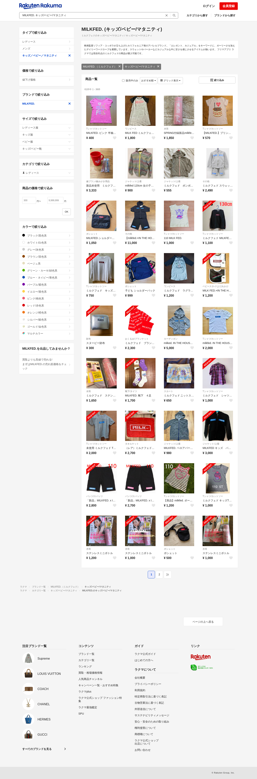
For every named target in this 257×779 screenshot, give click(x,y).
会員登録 (229, 6)
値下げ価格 (46, 79)
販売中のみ (130, 80)
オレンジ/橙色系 (46, 312)
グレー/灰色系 (46, 249)
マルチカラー (46, 333)
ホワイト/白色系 (46, 242)
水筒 (166, 128)
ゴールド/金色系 (46, 326)
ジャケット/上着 (133, 181)
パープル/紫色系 (46, 284)
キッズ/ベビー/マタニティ (142, 66)
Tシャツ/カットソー (96, 128)
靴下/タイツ (131, 391)
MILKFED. (46, 103)
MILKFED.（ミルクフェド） (102, 66)
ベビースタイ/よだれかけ (215, 286)
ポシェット (92, 234)
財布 (88, 338)
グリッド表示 (170, 80)
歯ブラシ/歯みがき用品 (98, 181)
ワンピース (130, 128)
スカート (168, 391)
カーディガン (171, 338)
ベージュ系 (46, 263)
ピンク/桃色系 (46, 298)
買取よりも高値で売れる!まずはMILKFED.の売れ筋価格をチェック (46, 364)
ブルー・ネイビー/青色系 (46, 277)
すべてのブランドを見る (37, 748)
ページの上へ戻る (203, 621)
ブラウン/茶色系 (46, 256)
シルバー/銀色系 (46, 319)
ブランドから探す (224, 15)
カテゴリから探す (197, 15)
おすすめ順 (148, 80)
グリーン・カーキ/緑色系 (46, 270)
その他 (206, 181)
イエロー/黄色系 (46, 291)
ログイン (209, 6)
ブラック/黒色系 (46, 235)
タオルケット (132, 443)
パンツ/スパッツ (94, 496)
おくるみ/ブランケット (136, 338)
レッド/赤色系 (46, 305)
